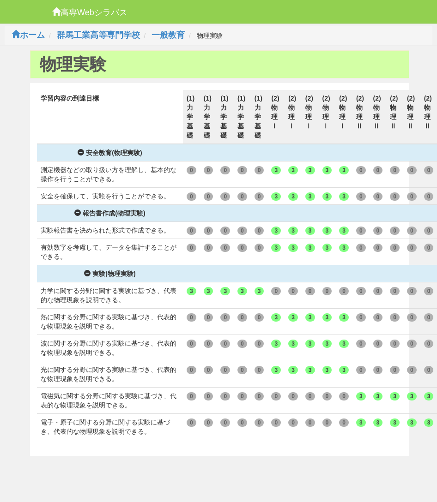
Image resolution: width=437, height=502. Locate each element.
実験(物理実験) (109, 273)
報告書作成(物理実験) (109, 213)
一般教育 (168, 35)
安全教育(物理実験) (110, 152)
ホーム (28, 35)
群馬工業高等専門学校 (98, 35)
